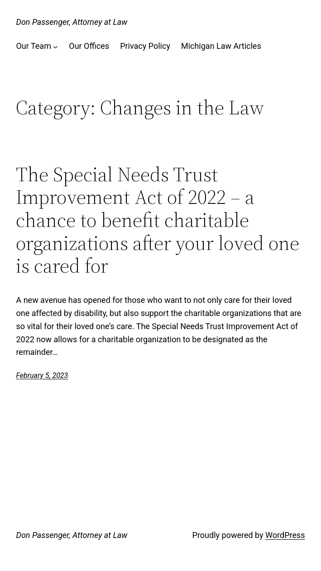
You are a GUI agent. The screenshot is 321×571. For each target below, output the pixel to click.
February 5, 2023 (42, 375)
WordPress (285, 535)
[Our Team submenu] (55, 46)
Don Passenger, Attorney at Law (71, 22)
